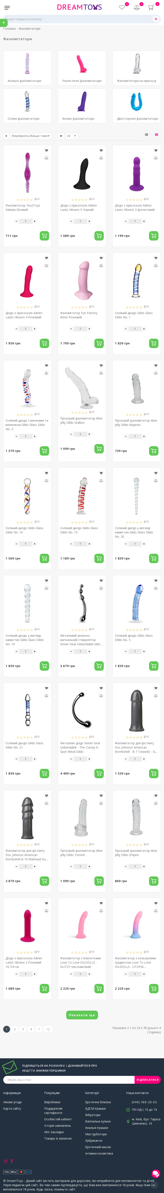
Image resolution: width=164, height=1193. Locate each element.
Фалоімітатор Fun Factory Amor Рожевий (78, 315)
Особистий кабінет (58, 1119)
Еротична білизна (98, 1102)
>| (48, 1029)
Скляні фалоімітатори (23, 119)
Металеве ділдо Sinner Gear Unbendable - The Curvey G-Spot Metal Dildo (80, 747)
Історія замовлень (57, 1126)
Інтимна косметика (99, 1153)
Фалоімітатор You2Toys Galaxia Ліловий (23, 207)
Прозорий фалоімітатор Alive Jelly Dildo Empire (136, 853)
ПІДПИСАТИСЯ (148, 1080)
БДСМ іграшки (95, 1108)
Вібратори (92, 1115)
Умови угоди (12, 1102)
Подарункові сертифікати (53, 1110)
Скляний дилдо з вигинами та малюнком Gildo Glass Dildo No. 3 (27, 424)
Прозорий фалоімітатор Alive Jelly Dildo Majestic (136, 422)
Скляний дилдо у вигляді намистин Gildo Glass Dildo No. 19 (25, 639)
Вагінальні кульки (98, 1121)
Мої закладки (54, 1132)
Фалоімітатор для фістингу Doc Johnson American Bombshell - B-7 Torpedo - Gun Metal (136, 749)
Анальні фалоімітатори (24, 81)
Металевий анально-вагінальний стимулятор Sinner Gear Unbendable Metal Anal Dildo (81, 641)
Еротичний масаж (98, 1147)
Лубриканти (93, 1140)
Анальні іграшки (96, 1128)
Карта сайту (12, 1108)
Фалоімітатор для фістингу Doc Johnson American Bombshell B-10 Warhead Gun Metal (26, 857)
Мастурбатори (96, 1134)
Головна (9, 29)
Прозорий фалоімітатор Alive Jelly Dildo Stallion (81, 420)
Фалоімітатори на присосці (136, 81)
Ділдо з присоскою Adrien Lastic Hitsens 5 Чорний (78, 207)
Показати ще (82, 1015)
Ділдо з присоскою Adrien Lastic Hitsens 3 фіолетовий (135, 207)
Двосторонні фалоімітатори (137, 119)
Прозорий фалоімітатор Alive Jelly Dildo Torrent (81, 853)
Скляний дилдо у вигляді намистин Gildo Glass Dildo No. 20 (134, 532)
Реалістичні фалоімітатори (81, 81)
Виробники (52, 1102)
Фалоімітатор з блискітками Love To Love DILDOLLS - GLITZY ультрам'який (80, 962)
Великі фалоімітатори (78, 119)
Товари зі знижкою (58, 1138)
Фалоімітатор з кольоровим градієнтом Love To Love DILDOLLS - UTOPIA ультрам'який (135, 964)
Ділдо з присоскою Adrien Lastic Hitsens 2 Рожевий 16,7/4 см (24, 962)
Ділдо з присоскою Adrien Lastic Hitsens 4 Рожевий (24, 315)
